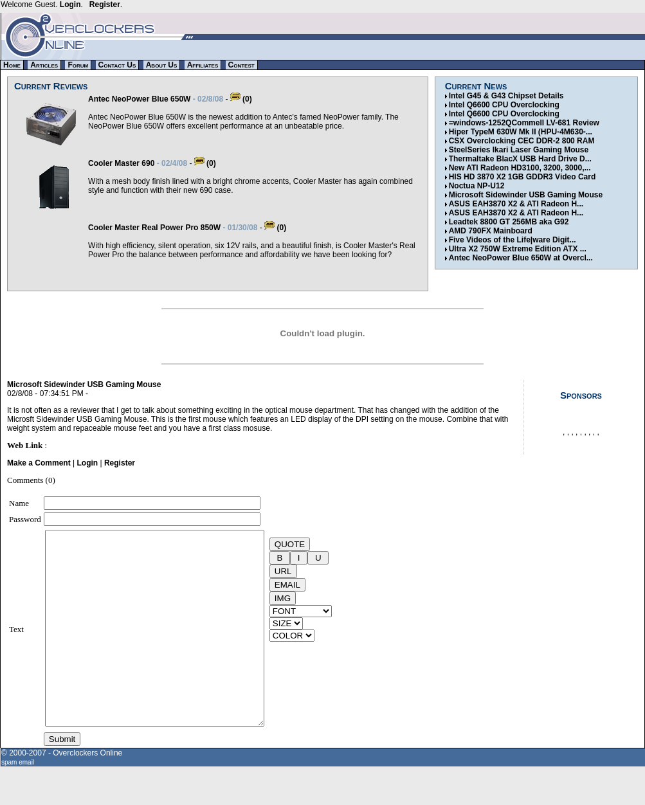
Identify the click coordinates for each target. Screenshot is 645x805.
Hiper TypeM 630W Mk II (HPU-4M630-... (520, 131)
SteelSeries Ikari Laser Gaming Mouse (518, 149)
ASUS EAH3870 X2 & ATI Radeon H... (516, 203)
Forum (78, 64)
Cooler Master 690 (121, 163)
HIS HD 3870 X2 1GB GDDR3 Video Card (522, 176)
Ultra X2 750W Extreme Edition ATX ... (517, 248)
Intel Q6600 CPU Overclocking (504, 104)
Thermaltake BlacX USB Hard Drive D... (520, 158)
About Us (161, 64)
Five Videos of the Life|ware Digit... (512, 239)
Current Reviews (50, 85)
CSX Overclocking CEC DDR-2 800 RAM (522, 140)
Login (70, 4)
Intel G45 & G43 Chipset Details (506, 95)
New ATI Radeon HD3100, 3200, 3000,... (520, 167)
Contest (241, 64)
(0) (241, 99)
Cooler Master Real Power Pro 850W (154, 227)
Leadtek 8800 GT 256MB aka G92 (509, 221)
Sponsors (581, 395)
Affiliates (203, 64)
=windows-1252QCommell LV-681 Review (524, 122)
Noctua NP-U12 (477, 185)
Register (104, 4)
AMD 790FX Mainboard (490, 230)
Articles (44, 64)
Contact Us (117, 64)
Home (12, 64)
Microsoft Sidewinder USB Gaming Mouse (526, 194)
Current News (476, 85)
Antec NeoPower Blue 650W (139, 99)
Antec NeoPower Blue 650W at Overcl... (521, 257)
